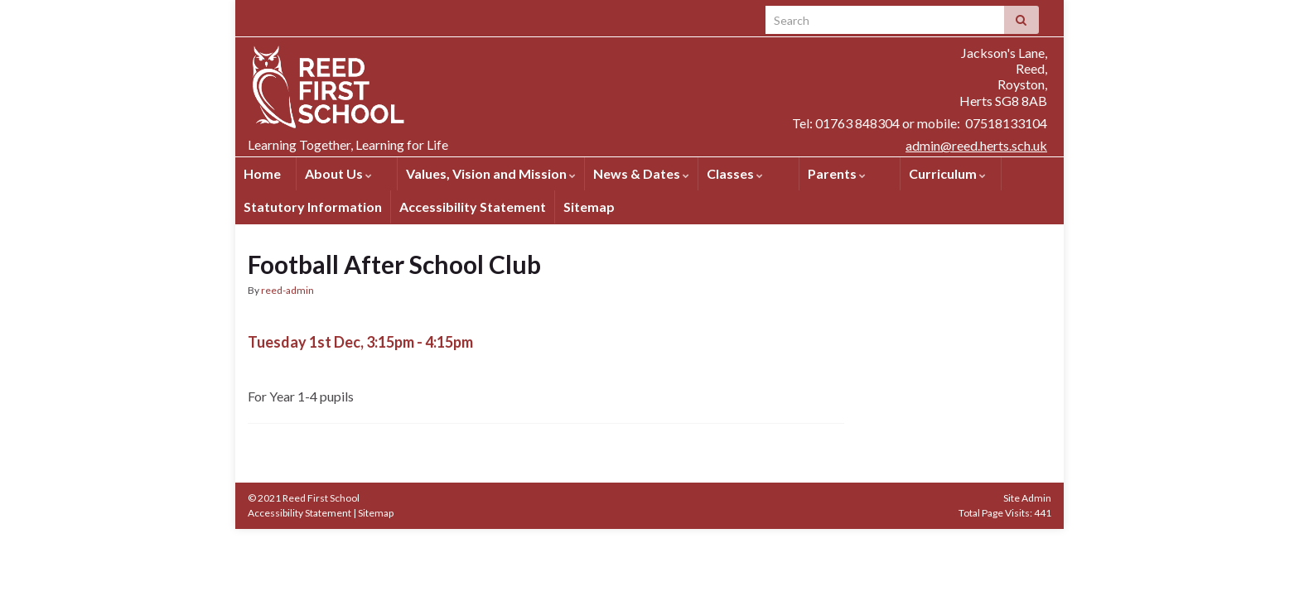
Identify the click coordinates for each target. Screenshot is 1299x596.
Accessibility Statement (472, 206)
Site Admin (1027, 498)
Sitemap (589, 206)
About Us (338, 173)
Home (262, 173)
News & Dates (641, 173)
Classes (735, 173)
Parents (837, 173)
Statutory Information (313, 206)
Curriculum (947, 173)
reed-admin (287, 290)
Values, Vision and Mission (491, 173)
